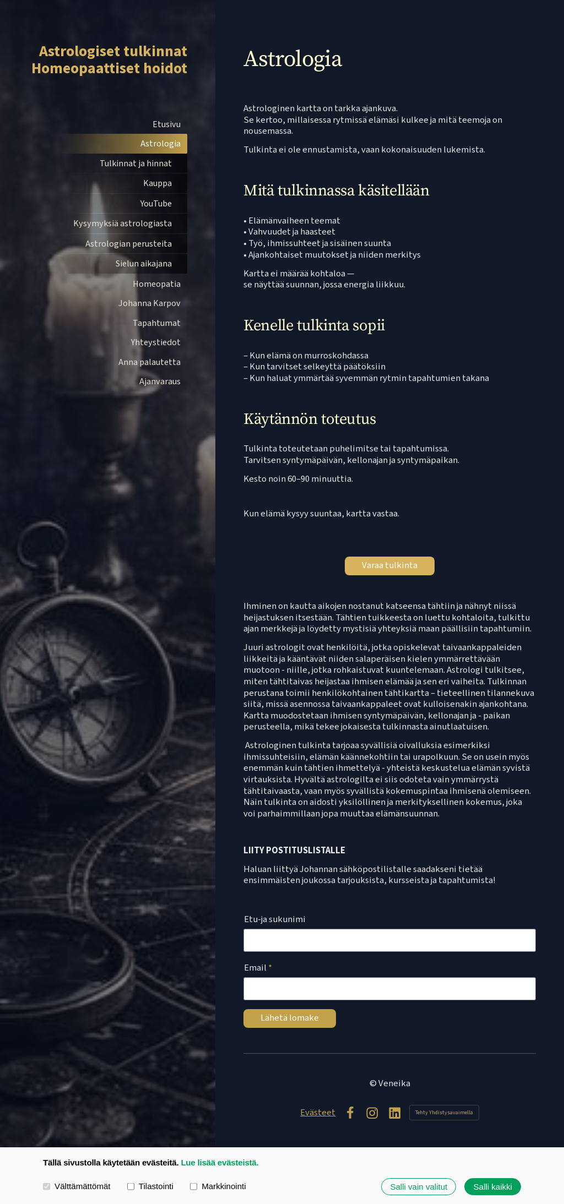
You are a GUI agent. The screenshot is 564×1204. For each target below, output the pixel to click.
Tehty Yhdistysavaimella (444, 1112)
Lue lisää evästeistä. (219, 1162)
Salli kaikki (493, 1186)
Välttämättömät (77, 1186)
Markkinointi (218, 1186)
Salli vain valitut (418, 1186)
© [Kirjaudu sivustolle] (374, 1083)
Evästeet (317, 1113)
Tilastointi (150, 1186)
